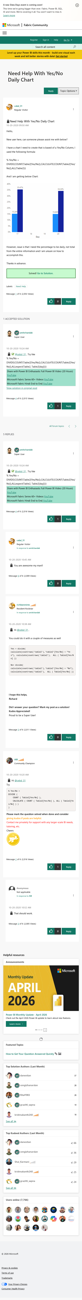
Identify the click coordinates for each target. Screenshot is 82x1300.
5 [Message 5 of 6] (18, 730)
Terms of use (8, 1275)
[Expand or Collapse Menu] (4, 33)
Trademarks (7, 1280)
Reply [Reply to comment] (68, 406)
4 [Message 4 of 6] (16, 398)
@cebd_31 (20, 354)
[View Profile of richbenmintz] (23, 604)
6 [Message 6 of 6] (18, 575)
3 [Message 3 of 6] (18, 925)
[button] (51, 91)
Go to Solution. (45, 273)
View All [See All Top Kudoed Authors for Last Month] (11, 1190)
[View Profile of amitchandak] (26, 332)
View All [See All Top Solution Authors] (11, 1123)
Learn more (9, 15)
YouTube (11, 375)
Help (56, 39)
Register (34, 39)
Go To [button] (66, 40)
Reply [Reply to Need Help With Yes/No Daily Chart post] (68, 301)
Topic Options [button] (67, 90)
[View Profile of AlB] (16, 760)
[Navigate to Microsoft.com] (11, 25)
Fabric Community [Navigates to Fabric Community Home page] (36, 25)
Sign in (46, 39)
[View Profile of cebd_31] (18, 105)
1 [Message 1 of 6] (16, 293)
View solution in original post (22, 388)
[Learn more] (16, 1026)
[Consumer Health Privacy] (41, 1290)
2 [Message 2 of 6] (16, 861)
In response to (28, 548)
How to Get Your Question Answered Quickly (30, 1056)
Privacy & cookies (10, 1270)
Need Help (21, 286)
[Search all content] (56, 47)
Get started (62, 56)
